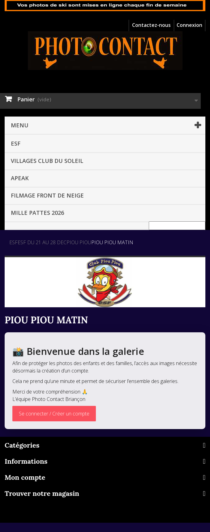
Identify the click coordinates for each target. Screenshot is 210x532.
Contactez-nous (151, 25)
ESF (15, 143)
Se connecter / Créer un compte (54, 413)
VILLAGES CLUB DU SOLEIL (47, 160)
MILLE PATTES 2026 (37, 212)
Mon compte (25, 477)
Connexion (189, 25)
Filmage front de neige (47, 195)
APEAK (20, 178)
